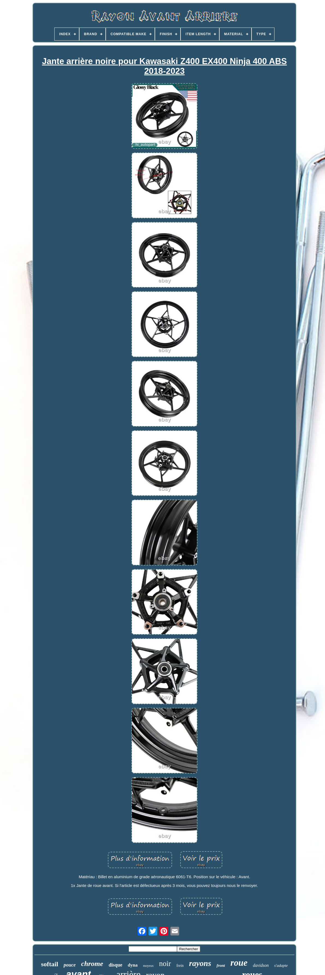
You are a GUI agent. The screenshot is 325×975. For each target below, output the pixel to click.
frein (180, 966)
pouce (70, 965)
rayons (200, 963)
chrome (92, 964)
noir (165, 963)
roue (239, 963)
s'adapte (281, 965)
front (221, 965)
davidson (261, 965)
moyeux (148, 966)
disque (115, 965)
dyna (133, 965)
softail (49, 964)
